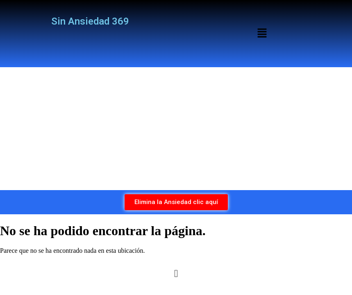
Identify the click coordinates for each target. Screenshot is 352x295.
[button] (262, 34)
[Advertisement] (176, 128)
